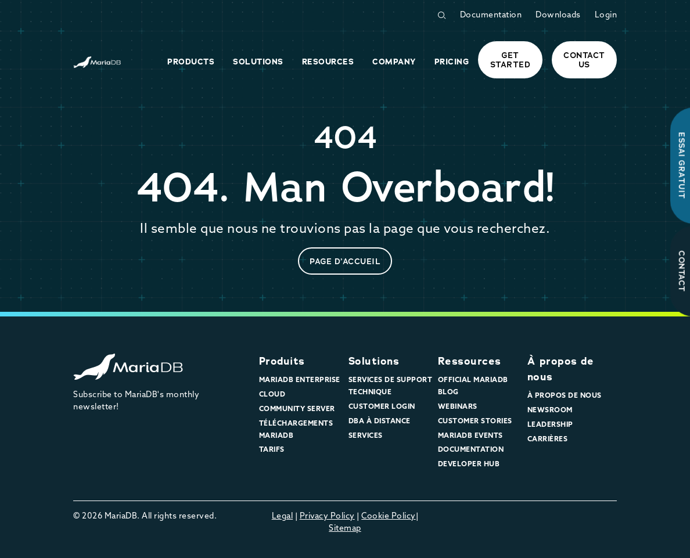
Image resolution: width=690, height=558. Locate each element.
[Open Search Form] (441, 15)
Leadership (550, 425)
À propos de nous (564, 396)
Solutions (374, 361)
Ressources (469, 361)
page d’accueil (345, 261)
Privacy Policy (327, 516)
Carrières (547, 439)
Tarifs (272, 450)
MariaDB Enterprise (299, 380)
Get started (510, 60)
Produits (282, 361)
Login (606, 15)
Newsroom (550, 410)
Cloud (272, 394)
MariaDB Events (470, 436)
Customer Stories (475, 421)
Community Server (297, 409)
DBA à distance (379, 421)
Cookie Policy (388, 516)
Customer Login (381, 407)
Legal (282, 516)
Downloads (558, 15)
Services (365, 436)
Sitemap (345, 528)
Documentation (491, 15)
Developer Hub (469, 464)
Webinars (457, 407)
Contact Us (584, 60)
